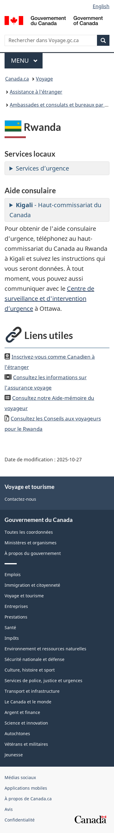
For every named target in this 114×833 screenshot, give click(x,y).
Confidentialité (20, 820)
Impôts (12, 638)
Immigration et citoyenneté (32, 585)
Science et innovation (26, 723)
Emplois (13, 574)
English (101, 6)
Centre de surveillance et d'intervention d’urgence (49, 298)
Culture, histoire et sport (30, 670)
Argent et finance (22, 712)
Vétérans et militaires (26, 744)
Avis (9, 809)
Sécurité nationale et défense (34, 659)
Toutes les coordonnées (29, 532)
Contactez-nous (20, 499)
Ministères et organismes (31, 543)
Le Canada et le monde (28, 702)
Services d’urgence (42, 168)
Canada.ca (17, 78)
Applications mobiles (26, 788)
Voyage (44, 78)
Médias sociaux (20, 777)
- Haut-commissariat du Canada (55, 210)
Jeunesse (14, 755)
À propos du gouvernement (33, 553)
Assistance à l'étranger (36, 91)
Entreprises (16, 606)
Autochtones (17, 733)
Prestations (16, 617)
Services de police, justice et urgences (43, 680)
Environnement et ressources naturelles (45, 649)
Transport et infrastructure (32, 691)
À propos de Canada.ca (28, 798)
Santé (10, 627)
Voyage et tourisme (24, 596)
